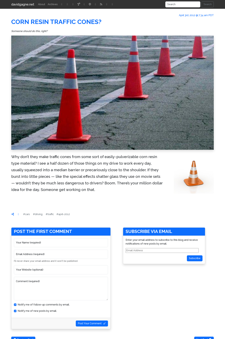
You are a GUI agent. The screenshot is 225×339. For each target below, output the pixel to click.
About (41, 4)
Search (208, 4)
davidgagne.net (22, 4)
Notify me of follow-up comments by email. (44, 304)
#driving (37, 214)
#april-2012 (63, 214)
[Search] (182, 4)
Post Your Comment (92, 323)
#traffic (50, 214)
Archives (53, 4)
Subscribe (194, 258)
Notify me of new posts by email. (37, 310)
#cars (26, 214)
